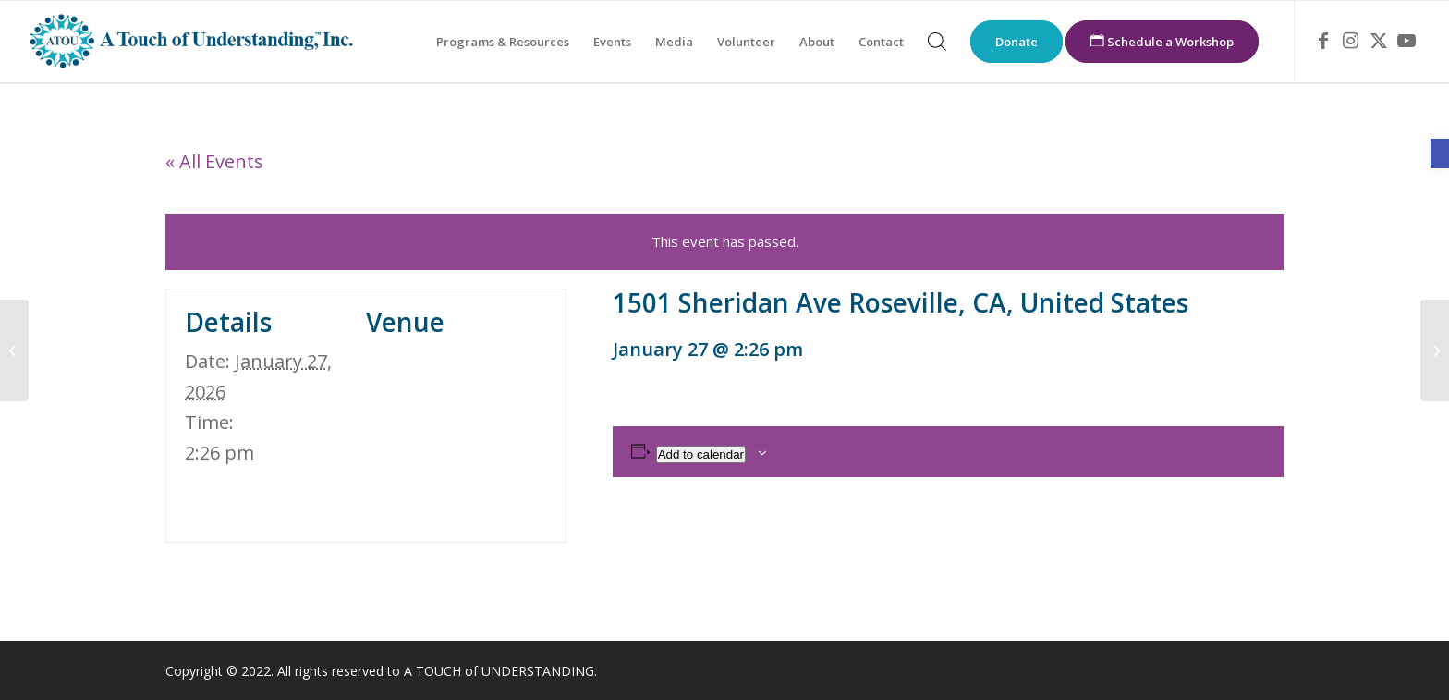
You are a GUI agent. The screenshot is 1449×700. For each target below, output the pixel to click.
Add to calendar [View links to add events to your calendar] (701, 454)
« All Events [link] (214, 161)
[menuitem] (502, 41)
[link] (1440, 153)
